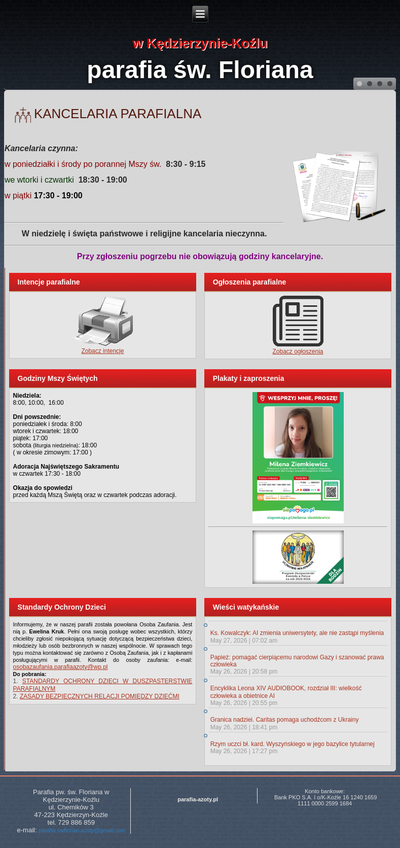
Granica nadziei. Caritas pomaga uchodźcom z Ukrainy (284, 719)
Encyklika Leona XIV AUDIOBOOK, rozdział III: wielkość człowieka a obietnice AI (286, 692)
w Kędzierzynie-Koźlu (200, 43)
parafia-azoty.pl (197, 799)
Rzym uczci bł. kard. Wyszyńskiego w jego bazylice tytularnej (292, 744)
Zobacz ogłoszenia (297, 351)
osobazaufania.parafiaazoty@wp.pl (60, 666)
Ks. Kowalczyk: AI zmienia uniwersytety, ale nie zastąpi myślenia (297, 633)
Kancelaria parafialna (117, 113)
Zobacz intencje (102, 351)
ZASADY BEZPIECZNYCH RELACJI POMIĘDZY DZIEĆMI (99, 696)
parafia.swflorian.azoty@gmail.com (82, 830)
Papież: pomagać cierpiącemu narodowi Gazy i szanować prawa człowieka (297, 661)
